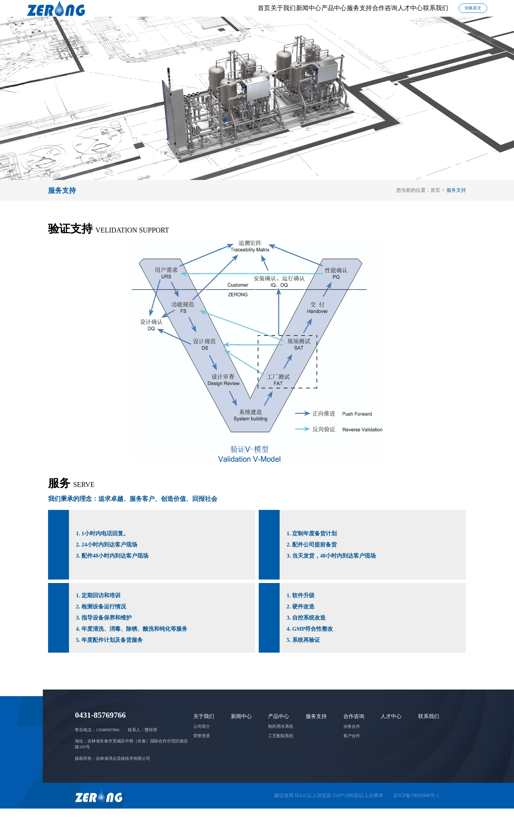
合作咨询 (341, 13)
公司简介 (201, 736)
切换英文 (473, 13)
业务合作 (351, 736)
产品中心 (256, 13)
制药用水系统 (280, 736)
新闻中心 (213, 13)
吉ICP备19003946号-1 (416, 806)
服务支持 (298, 13)
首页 (134, 13)
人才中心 (384, 13)
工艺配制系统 (280, 746)
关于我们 (170, 13)
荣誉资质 (201, 746)
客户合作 (351, 746)
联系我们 (427, 13)
